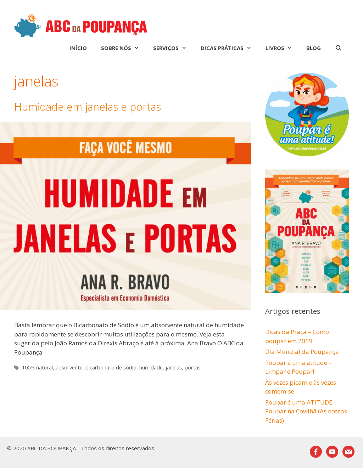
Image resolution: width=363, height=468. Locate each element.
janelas (174, 367)
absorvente (69, 367)
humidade (151, 367)
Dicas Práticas (229, 47)
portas (193, 367)
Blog (313, 47)
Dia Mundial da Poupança (302, 351)
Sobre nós (123, 47)
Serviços (173, 47)
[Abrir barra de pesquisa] (338, 47)
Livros (282, 47)
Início (78, 47)
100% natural (37, 367)
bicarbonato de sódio (110, 367)
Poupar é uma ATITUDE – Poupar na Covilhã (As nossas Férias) (306, 411)
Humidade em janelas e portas (87, 106)
